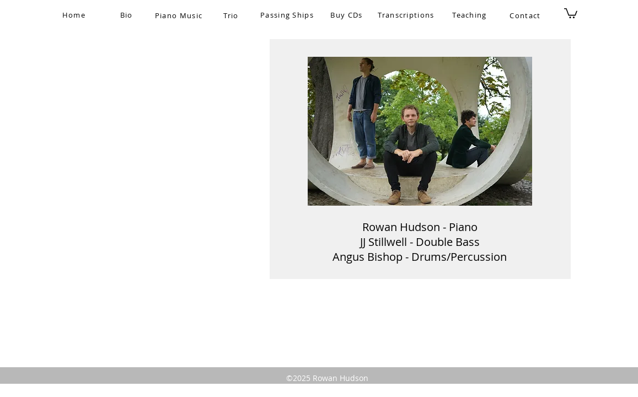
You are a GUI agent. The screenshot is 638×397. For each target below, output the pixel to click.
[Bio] (127, 15)
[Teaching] (471, 15)
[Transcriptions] (407, 15)
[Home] (75, 15)
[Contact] (526, 15)
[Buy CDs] (348, 15)
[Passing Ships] (288, 15)
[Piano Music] (180, 15)
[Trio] (232, 15)
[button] (570, 12)
